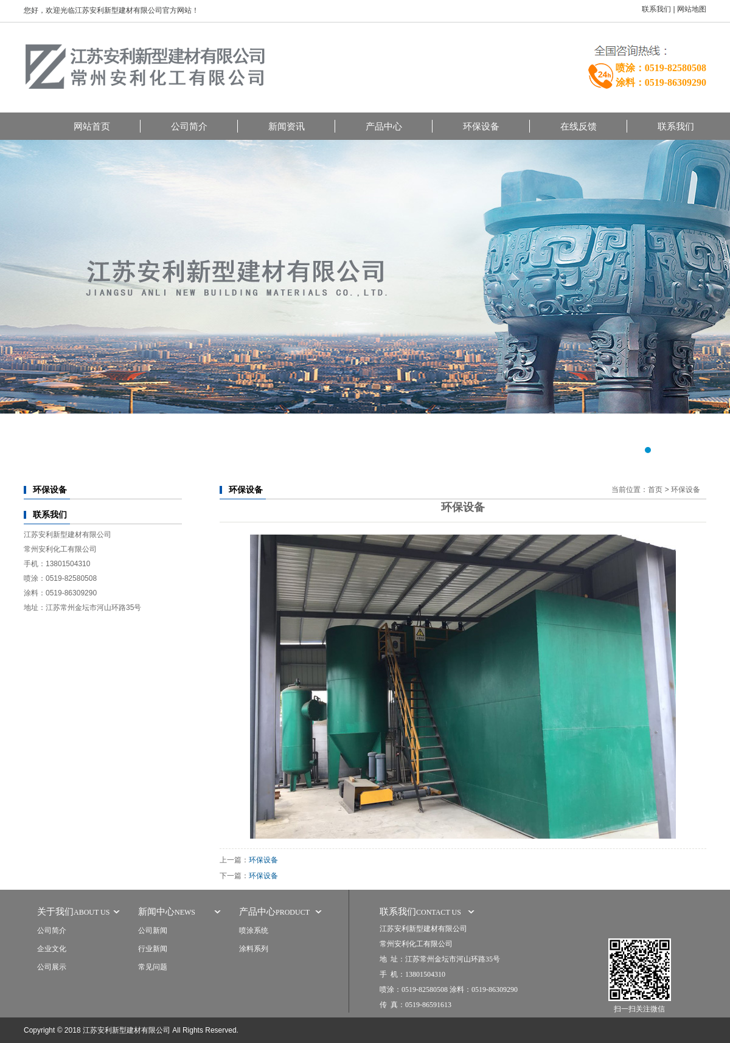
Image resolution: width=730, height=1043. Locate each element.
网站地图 (691, 9)
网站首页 (92, 126)
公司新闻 (152, 930)
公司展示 (51, 967)
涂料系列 (253, 948)
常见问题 (152, 967)
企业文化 (51, 948)
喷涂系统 (253, 930)
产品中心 (384, 126)
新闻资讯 (286, 126)
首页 (655, 489)
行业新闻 (152, 948)
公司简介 (189, 126)
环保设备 (481, 126)
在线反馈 (578, 126)
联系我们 (656, 9)
